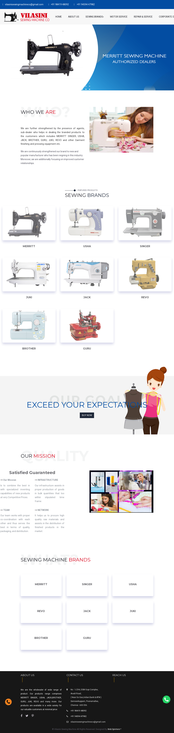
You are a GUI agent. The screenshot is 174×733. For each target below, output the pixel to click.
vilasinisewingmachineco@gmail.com (88, 722)
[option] (121, 491)
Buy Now (87, 415)
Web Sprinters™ (114, 729)
